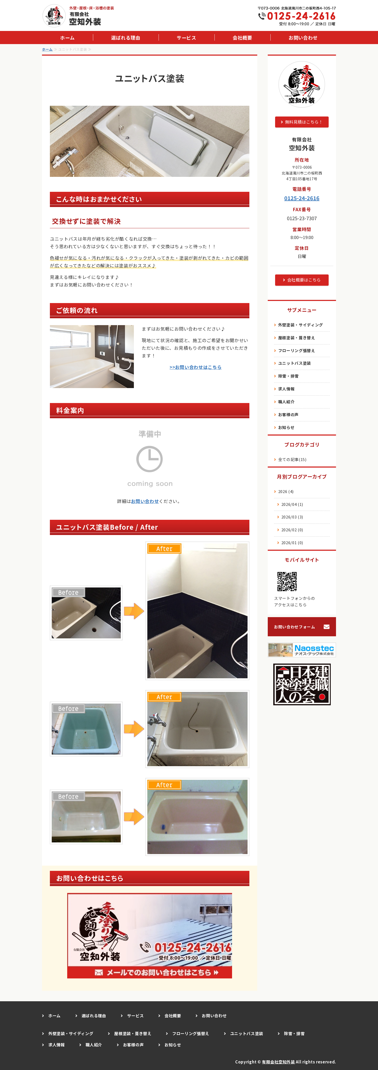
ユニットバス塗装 (294, 363)
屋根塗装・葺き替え (296, 337)
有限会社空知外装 (278, 1061)
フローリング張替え (296, 350)
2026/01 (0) (292, 542)
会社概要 (242, 37)
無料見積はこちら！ (304, 122)
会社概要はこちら (304, 280)
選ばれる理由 (125, 37)
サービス (186, 37)
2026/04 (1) (292, 504)
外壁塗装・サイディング (300, 324)
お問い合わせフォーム (294, 626)
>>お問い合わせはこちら (196, 367)
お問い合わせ (303, 37)
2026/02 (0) (292, 529)
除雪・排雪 (288, 376)
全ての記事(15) (292, 459)
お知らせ (286, 427)
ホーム (67, 37)
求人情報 (286, 388)
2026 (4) (286, 491)
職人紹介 (286, 401)
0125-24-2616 (301, 198)
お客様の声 (288, 414)
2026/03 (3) (292, 517)
